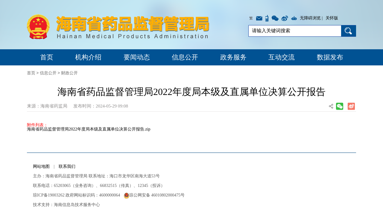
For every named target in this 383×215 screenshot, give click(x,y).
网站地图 (41, 166)
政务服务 (233, 57)
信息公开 (185, 57)
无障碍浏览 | (311, 18)
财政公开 (69, 73)
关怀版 (332, 18)
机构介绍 (88, 57)
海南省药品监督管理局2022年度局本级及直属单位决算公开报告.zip (89, 129)
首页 (46, 57)
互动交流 (281, 57)
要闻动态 (137, 57)
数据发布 (330, 57)
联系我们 (67, 166)
